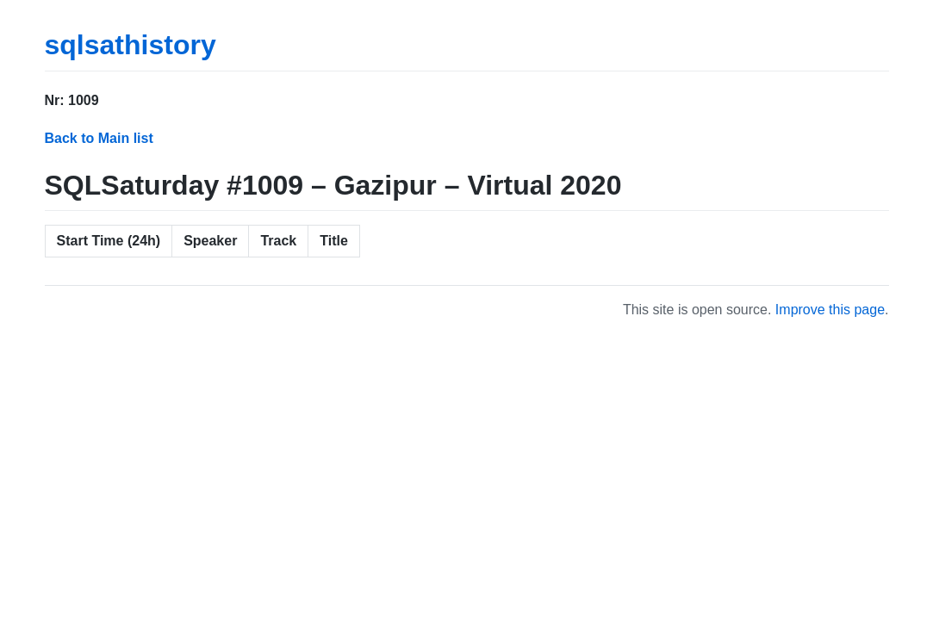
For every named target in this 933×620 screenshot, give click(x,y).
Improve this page (830, 309)
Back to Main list (99, 138)
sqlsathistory (130, 44)
